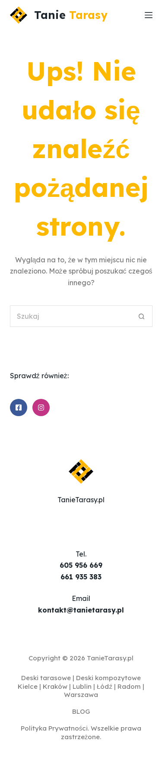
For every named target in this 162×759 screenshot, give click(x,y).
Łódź (104, 686)
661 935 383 (81, 576)
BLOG (81, 711)
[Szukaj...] (70, 316)
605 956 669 (81, 565)
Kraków (55, 686)
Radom (129, 686)
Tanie (71, 15)
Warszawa (81, 695)
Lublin (82, 686)
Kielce (28, 686)
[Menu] (148, 15)
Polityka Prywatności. (55, 728)
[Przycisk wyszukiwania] (141, 316)
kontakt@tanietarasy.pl (81, 610)
